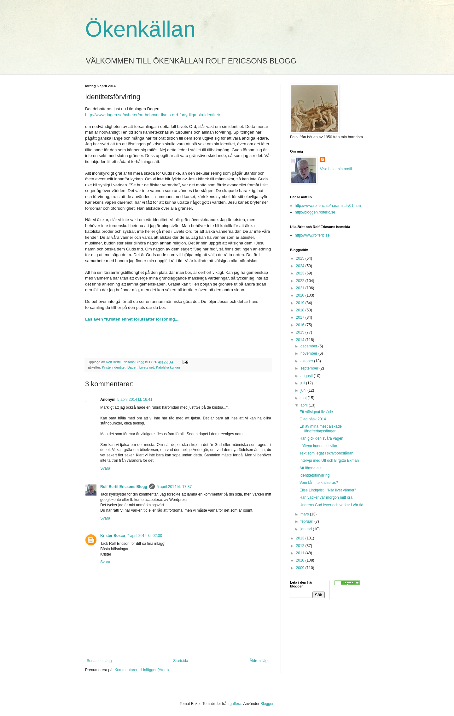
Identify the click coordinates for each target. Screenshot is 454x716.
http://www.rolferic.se (312, 235)
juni (303, 390)
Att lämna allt (310, 468)
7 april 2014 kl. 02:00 (144, 535)
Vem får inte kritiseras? (319, 482)
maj (304, 398)
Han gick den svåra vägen (321, 438)
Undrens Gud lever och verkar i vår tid (331, 505)
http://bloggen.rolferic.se (315, 212)
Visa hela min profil (336, 169)
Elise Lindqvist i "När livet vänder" (328, 490)
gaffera (235, 703)
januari (306, 529)
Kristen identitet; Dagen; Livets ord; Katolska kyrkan (141, 367)
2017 (301, 317)
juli (303, 383)
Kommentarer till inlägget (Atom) (141, 670)
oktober (307, 361)
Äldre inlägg (260, 661)
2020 (301, 295)
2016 (301, 325)
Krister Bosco (112, 535)
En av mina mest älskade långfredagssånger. (321, 428)
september (309, 368)
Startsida (180, 661)
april (304, 405)
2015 (301, 332)
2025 (301, 258)
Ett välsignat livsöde (316, 412)
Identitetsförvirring (314, 475)
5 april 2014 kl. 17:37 (174, 486)
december (309, 346)
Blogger (266, 703)
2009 (301, 568)
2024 (301, 266)
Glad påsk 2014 (313, 419)
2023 (301, 273)
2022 (301, 281)
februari (307, 521)
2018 (301, 310)
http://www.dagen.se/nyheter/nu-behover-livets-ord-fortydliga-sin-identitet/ (152, 114)
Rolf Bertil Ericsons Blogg (123, 486)
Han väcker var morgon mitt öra (326, 497)
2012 (301, 546)
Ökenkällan (140, 29)
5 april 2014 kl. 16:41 (134, 399)
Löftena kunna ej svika (318, 446)
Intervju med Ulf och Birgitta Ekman (329, 460)
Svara (105, 468)
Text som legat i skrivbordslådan (326, 453)
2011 (301, 553)
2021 (301, 288)
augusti (307, 376)
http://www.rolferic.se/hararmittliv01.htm (328, 205)
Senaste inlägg (99, 661)
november (309, 353)
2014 (301, 340)
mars (305, 514)
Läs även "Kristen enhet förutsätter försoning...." (133, 319)
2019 (301, 303)
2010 (301, 560)
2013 (301, 538)
